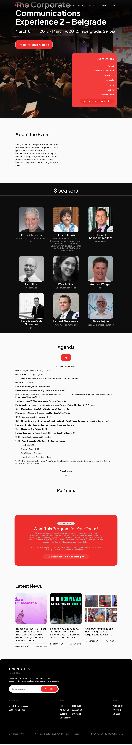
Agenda (110, 80)
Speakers (109, 75)
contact (113, 5)
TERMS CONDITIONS (114, 735)
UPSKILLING (65, 719)
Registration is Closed (34, 44)
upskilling (81, 5)
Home (51, 5)
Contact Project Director (97, 101)
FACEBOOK (118, 707)
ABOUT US (64, 711)
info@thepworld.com (19, 707)
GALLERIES (77, 711)
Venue (111, 89)
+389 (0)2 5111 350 (17, 711)
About (111, 66)
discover (92, 5)
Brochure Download (104, 70)
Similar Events (107, 94)
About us (61, 5)
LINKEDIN (117, 715)
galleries (102, 5)
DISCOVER (76, 707)
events (71, 5)
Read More (66, 474)
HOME (63, 707)
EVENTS (63, 715)
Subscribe (49, 690)
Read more (22, 647)
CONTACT (76, 715)
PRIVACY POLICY (96, 735)
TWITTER (117, 711)
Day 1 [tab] (66, 358)
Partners (110, 85)
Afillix (23, 735)
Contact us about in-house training (66, 558)
